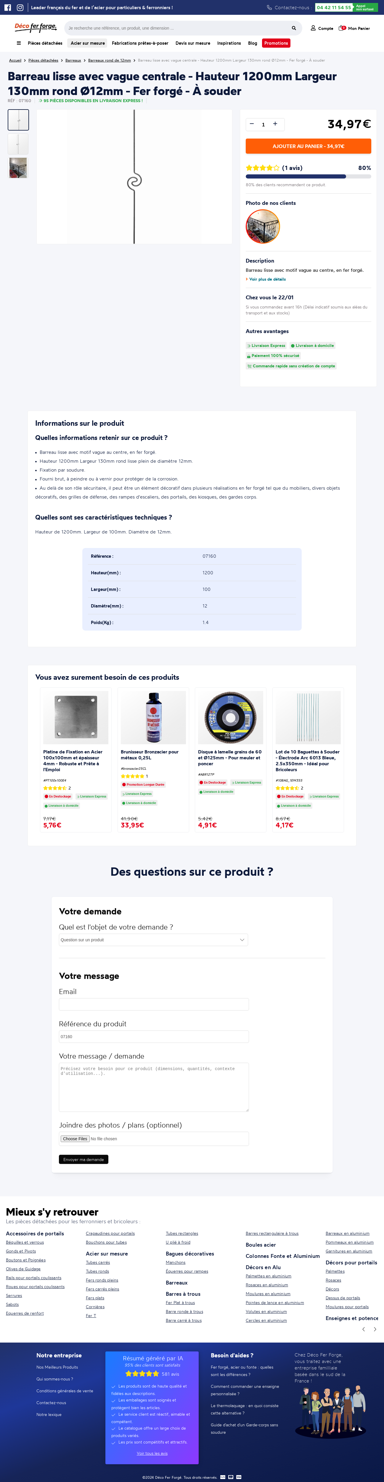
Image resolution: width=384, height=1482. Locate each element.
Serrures (14, 1295)
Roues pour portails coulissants (35, 1286)
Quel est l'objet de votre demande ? (116, 930)
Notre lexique (49, 1414)
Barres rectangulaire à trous (272, 1233)
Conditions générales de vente (64, 1390)
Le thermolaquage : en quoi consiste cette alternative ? (245, 1409)
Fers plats (95, 1297)
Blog (252, 43)
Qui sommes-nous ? (54, 1378)
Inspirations (229, 43)
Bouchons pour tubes (106, 1242)
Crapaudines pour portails (110, 1233)
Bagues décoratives (190, 1253)
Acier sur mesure (87, 43)
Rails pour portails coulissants (33, 1277)
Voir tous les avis (152, 1453)
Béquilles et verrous (25, 1242)
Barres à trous (183, 1293)
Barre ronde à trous (184, 1311)
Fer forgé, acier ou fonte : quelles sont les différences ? (242, 1370)
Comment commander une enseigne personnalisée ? (245, 1390)
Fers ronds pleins (102, 1279)
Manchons (176, 1262)
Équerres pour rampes (187, 1271)
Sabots (12, 1304)
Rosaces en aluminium (267, 1284)
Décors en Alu (263, 1267)
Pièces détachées (45, 43)
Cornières (95, 1306)
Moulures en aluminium (268, 1293)
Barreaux (177, 1282)
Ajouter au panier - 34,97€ (308, 146)
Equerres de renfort (25, 1313)
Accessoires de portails (35, 1233)
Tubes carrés (98, 1262)
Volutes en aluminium (266, 1311)
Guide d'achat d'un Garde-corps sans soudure (244, 1428)
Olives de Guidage (23, 1268)
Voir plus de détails (266, 279)
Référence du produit (92, 1027)
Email (68, 994)
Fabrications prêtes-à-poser (140, 43)
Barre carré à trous (184, 1320)
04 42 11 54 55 (334, 7)
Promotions (276, 43)
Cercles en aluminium (266, 1320)
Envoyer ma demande (83, 1162)
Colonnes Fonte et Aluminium (283, 1256)
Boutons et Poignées (26, 1259)
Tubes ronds (97, 1271)
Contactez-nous (51, 1402)
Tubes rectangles (182, 1233)
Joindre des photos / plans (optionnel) (120, 1128)
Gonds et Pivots (21, 1250)
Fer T (91, 1315)
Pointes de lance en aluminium (275, 1302)
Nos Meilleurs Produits (57, 1367)
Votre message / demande (101, 1059)
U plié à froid (178, 1242)
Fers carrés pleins (102, 1288)
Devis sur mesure (193, 43)
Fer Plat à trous (180, 1302)
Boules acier (261, 1244)
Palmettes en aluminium (268, 1275)
